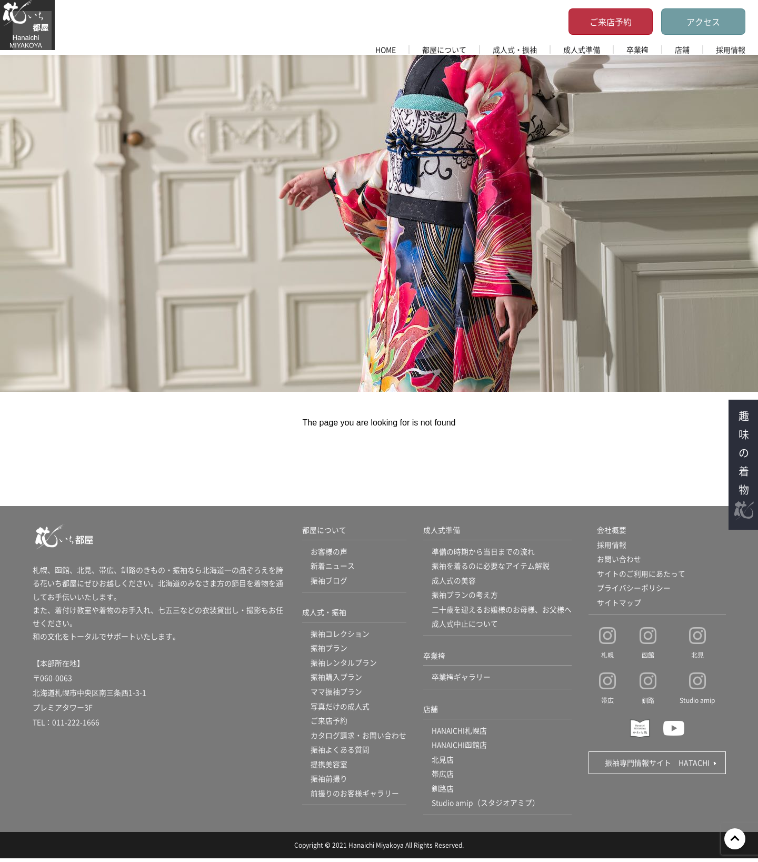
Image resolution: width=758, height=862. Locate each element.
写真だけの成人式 (340, 709)
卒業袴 (637, 49)
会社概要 (611, 530)
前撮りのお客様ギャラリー (355, 797)
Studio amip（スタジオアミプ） (486, 806)
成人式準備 (581, 49)
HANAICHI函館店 (460, 747)
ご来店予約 (611, 21)
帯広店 (443, 777)
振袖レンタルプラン (344, 664)
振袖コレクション (340, 635)
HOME (385, 49)
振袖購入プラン (336, 679)
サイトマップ (619, 604)
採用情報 (730, 49)
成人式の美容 (454, 581)
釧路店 (443, 792)
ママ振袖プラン (336, 694)
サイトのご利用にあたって (641, 574)
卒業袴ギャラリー (461, 679)
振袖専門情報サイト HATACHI (657, 764)
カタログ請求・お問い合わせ (358, 738)
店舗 (682, 49)
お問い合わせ (619, 559)
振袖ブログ (329, 581)
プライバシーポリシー (634, 589)
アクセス (703, 21)
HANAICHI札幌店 (460, 733)
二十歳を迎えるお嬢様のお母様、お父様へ (502, 611)
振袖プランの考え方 (465, 596)
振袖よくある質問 (340, 753)
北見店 (443, 762)
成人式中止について (465, 625)
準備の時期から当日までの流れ (483, 552)
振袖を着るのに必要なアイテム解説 (491, 566)
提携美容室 (329, 767)
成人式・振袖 (515, 49)
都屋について (444, 49)
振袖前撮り (329, 782)
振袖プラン (329, 650)
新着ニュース (333, 566)
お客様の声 (329, 552)
